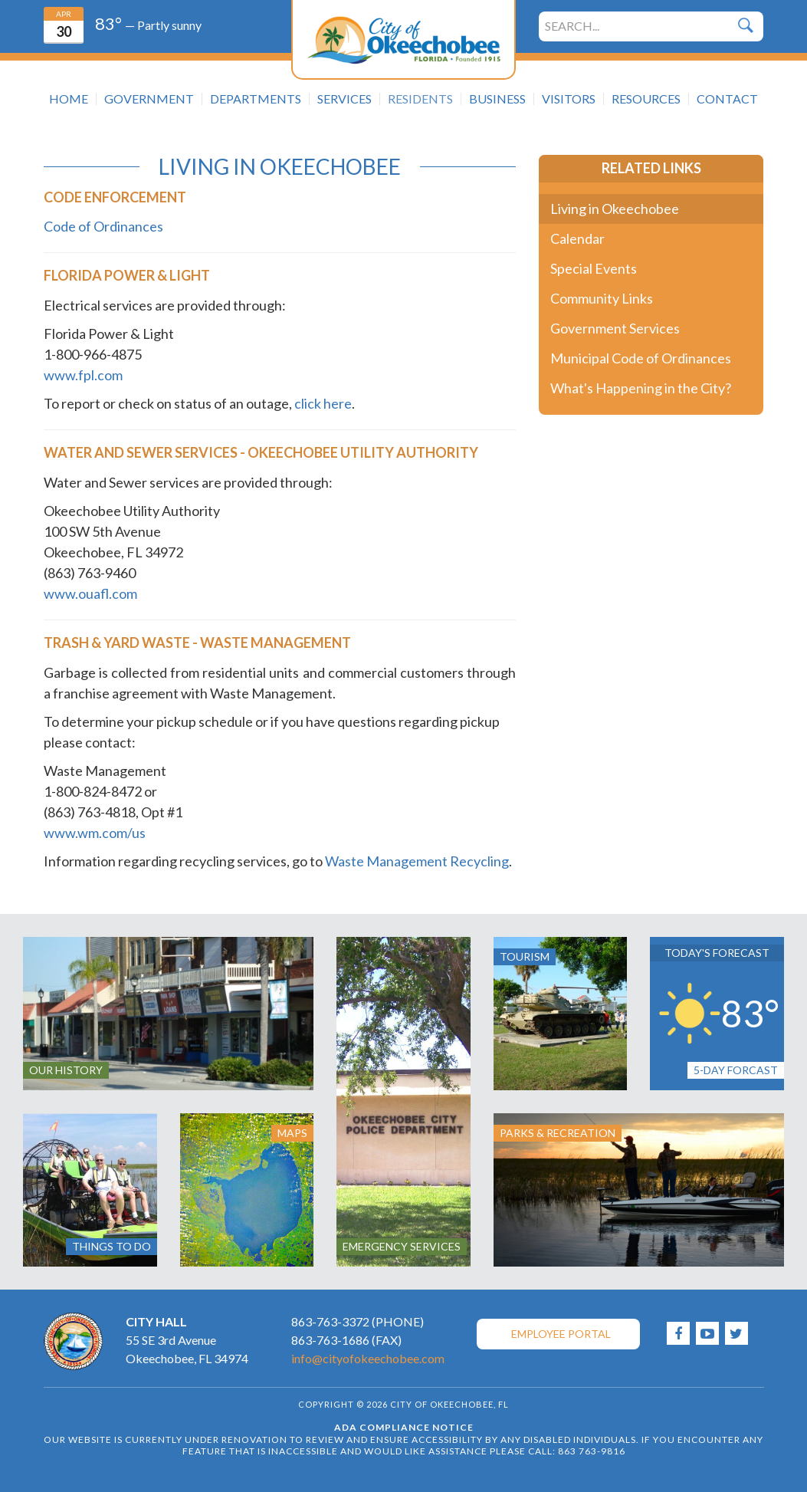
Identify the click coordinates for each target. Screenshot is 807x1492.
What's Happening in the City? (640, 388)
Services (344, 99)
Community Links (601, 298)
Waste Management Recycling (417, 861)
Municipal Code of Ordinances (640, 358)
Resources (646, 99)
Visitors (568, 99)
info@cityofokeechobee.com (368, 1358)
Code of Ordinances (103, 226)
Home (68, 99)
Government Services (615, 328)
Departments (255, 99)
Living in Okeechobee (614, 208)
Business (497, 99)
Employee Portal (561, 1333)
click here (323, 403)
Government (149, 99)
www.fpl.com (83, 374)
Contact (727, 99)
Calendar (577, 238)
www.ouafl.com (90, 593)
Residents (420, 99)
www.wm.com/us (95, 832)
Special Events (593, 268)
